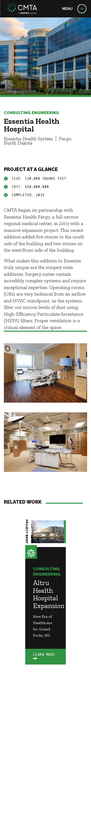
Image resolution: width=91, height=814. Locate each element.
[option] (45, 599)
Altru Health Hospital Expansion (49, 594)
